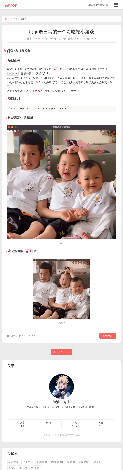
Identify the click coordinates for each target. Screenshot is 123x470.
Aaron (11, 5)
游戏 (13, 335)
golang (78, 38)
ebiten (31, 335)
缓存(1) (23, 467)
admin (37, 38)
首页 (7, 18)
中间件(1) (28, 462)
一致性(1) (36, 467)
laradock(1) (57, 462)
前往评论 (107, 336)
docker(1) (42, 462)
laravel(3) (13, 462)
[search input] (98, 5)
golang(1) (84, 462)
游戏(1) (71, 462)
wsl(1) (12, 467)
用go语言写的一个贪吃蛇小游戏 (61, 31)
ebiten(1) (97, 462)
